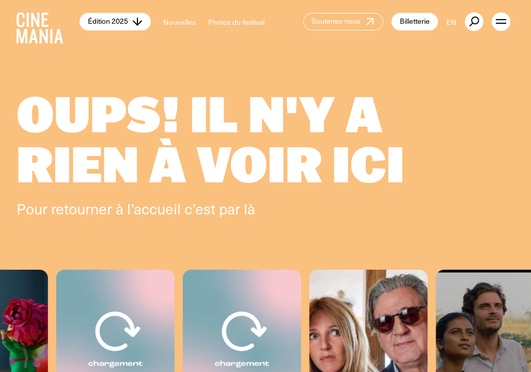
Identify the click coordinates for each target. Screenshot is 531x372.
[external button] (474, 21)
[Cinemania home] (48, 21)
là (249, 208)
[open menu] (501, 21)
